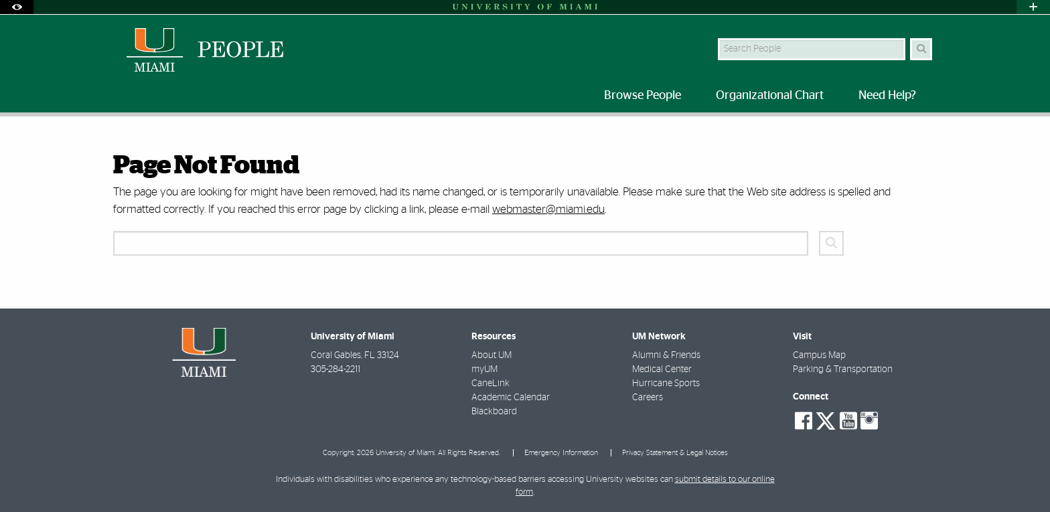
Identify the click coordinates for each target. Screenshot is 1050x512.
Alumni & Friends (666, 355)
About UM (491, 355)
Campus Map (819, 355)
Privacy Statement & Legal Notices (675, 452)
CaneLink (490, 383)
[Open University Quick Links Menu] (1033, 7)
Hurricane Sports (666, 383)
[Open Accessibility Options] (16, 7)
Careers (647, 397)
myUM (484, 369)
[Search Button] (921, 49)
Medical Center (662, 369)
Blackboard (494, 411)
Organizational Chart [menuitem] (770, 96)
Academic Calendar (510, 397)
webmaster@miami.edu (548, 209)
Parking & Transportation (843, 369)
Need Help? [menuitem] (887, 96)
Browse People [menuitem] (642, 96)
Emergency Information (561, 452)
